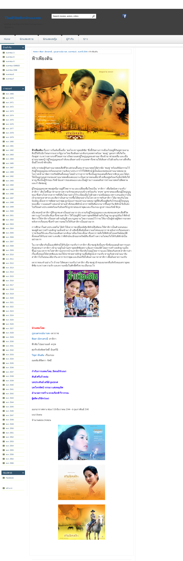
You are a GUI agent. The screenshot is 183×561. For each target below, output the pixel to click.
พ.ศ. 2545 (10, 407)
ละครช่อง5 (10, 74)
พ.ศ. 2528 (10, 333)
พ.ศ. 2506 (10, 237)
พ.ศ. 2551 (10, 433)
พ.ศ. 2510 (10, 255)
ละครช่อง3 (72, 52)
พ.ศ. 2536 (10, 368)
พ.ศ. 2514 (10, 272)
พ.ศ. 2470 (10, 98)
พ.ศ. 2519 (10, 294)
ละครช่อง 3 (10, 53)
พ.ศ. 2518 (10, 289)
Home (7, 39)
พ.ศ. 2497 (10, 198)
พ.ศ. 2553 (10, 441)
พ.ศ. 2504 (10, 228)
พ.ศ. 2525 (10, 320)
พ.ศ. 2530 (10, 341)
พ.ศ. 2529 (10, 337)
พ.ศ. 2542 (10, 394)
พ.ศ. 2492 (10, 176)
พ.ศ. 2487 (10, 168)
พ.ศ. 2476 (10, 124)
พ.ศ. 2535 (10, 363)
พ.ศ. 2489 (10, 172)
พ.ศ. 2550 (10, 428)
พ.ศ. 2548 (10, 420)
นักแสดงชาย (27, 39)
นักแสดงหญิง (50, 39)
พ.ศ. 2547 (10, 415)
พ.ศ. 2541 (10, 389)
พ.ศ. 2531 (10, 346)
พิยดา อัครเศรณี (46, 52)
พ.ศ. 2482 (10, 150)
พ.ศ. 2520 (10, 298)
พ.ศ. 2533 (10, 355)
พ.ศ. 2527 (10, 328)
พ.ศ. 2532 (10, 350)
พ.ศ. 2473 (10, 111)
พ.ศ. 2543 (10, 398)
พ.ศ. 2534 (10, 359)
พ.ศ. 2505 (10, 233)
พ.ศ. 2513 (10, 268)
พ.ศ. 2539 (10, 381)
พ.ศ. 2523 (10, 311)
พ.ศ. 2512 (10, 263)
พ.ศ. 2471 (10, 103)
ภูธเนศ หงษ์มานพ (60, 52)
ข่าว (85, 39)
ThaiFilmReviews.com (22, 18)
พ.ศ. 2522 (10, 307)
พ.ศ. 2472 (10, 107)
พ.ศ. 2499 (10, 207)
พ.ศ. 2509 (10, 250)
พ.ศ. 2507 (10, 242)
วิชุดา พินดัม (38, 355)
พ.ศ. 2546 (10, 411)
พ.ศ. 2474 (10, 115)
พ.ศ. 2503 (10, 224)
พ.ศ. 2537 (10, 372)
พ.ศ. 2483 (10, 155)
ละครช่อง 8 (10, 57)
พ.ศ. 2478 (10, 133)
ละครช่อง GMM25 (13, 66)
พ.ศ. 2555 (10, 450)
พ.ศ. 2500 (10, 211)
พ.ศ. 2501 (10, 215)
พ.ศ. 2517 (10, 285)
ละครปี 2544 (82, 52)
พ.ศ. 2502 (10, 220)
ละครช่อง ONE (11, 70)
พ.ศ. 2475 (10, 120)
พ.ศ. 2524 (10, 315)
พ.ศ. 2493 (10, 181)
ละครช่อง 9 (10, 61)
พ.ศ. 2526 (10, 324)
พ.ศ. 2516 (10, 281)
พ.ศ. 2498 (10, 202)
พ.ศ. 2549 (10, 424)
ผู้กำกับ (70, 39)
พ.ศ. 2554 (10, 446)
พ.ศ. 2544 (10, 402)
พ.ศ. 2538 (10, 376)
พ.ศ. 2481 (10, 146)
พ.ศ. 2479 (10, 137)
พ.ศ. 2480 (10, 142)
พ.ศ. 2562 (10, 459)
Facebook (10, 478)
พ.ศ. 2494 (10, 185)
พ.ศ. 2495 (10, 189)
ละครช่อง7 (10, 79)
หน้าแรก (9, 488)
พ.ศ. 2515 (10, 276)
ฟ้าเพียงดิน (42, 58)
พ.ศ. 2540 (10, 385)
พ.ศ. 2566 (10, 463)
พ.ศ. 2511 (10, 259)
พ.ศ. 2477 (10, 129)
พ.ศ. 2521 (10, 302)
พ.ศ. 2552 (10, 437)
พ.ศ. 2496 (10, 194)
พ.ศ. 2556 (10, 454)
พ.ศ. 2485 (10, 163)
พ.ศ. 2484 (10, 159)
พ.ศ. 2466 (10, 94)
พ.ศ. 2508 (10, 246)
